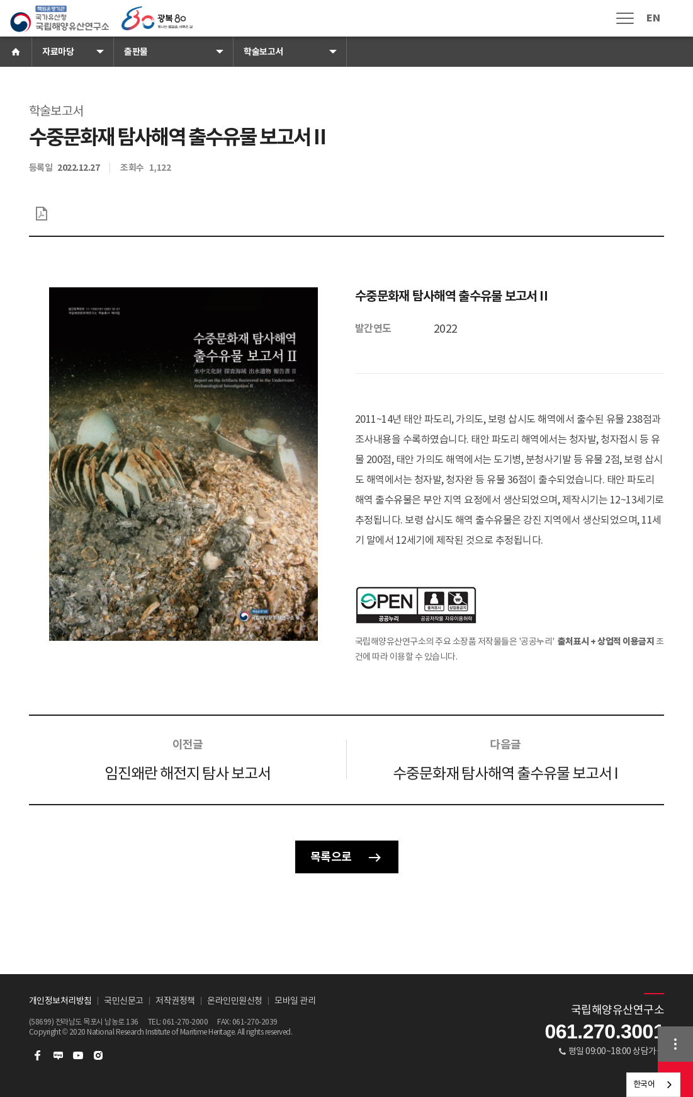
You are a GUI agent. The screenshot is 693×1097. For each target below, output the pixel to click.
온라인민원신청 (234, 1000)
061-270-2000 (185, 1021)
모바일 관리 (294, 1000)
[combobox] (653, 1084)
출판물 (136, 51)
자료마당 (58, 51)
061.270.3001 (604, 1031)
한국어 (644, 1084)
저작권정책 (175, 1000)
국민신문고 (124, 1000)
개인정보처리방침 (60, 1000)
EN (653, 18)
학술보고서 (263, 51)
